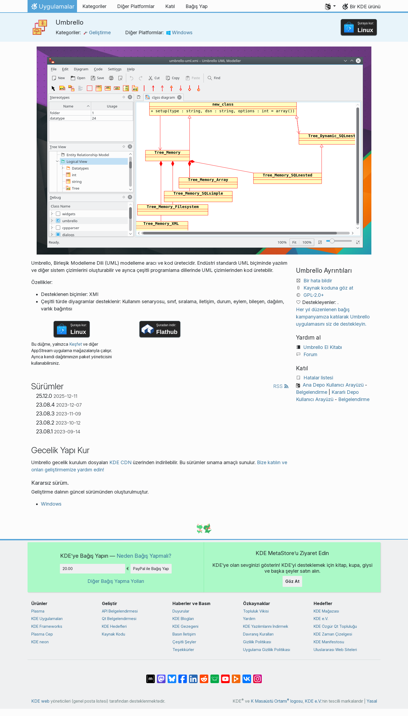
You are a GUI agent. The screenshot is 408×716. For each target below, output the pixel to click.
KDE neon (40, 642)
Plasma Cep (42, 634)
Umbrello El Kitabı (322, 347)
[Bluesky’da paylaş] (172, 676)
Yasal (372, 701)
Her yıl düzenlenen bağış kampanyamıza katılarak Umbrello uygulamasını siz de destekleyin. (333, 317)
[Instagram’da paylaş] (257, 676)
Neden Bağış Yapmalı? (144, 555)
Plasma (37, 611)
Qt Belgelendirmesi (119, 618)
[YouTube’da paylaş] (225, 676)
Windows (179, 32)
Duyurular (180, 611)
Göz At (292, 581)
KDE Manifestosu (329, 642)
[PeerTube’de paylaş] (236, 676)
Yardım (249, 618)
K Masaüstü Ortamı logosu (277, 701)
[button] (330, 6)
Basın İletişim (184, 634)
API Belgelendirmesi (120, 611)
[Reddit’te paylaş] (204, 676)
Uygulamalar (52, 8)
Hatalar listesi (318, 377)
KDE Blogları (183, 618)
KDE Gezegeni (185, 626)
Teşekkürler (183, 649)
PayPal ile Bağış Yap (151, 568)
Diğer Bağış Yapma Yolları (115, 581)
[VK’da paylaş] (247, 676)
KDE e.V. (321, 618)
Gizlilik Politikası (257, 642)
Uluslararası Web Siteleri (335, 649)
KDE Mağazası (326, 611)
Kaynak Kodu (113, 634)
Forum (310, 354)
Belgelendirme (311, 392)
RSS (281, 386)
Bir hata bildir (317, 280)
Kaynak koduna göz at (328, 288)
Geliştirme (97, 32)
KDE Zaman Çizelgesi (333, 634)
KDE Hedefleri (114, 626)
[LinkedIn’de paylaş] (193, 676)
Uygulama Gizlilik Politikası (266, 649)
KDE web (40, 701)
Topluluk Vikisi (256, 611)
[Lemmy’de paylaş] (214, 676)
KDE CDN (120, 462)
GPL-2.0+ (313, 295)
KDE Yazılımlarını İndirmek (265, 626)
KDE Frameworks (46, 626)
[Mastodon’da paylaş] (161, 676)
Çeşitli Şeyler (184, 642)
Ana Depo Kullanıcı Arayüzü (333, 385)
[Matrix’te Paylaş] (150, 676)
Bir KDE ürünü (365, 6)
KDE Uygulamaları (47, 618)
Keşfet (75, 344)
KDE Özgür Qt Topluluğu (335, 626)
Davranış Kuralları (258, 634)
